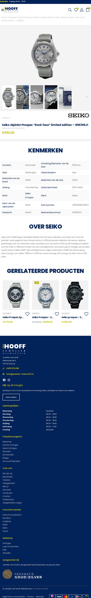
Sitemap (40, 596)
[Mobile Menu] (3, 10)
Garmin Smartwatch (12, 514)
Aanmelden (11, 397)
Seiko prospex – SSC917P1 (76, 317)
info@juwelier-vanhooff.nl (18, 374)
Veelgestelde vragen (12, 502)
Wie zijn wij (7, 473)
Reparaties (8, 476)
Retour (6, 486)
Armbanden (8, 454)
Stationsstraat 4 (9, 360)
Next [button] (87, 96)
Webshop (7, 441)
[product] (16, 295)
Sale (5, 549)
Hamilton (7, 518)
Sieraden (7, 451)
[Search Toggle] (70, 10)
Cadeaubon (8, 499)
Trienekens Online (40, 588)
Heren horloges (25, 17)
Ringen (6, 458)
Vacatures (7, 493)
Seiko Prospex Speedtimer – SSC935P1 (24, 317)
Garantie (7, 489)
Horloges (13, 17)
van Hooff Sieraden (11, 461)
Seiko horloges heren (43, 17)
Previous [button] (4, 96)
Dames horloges (10, 445)
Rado (5, 524)
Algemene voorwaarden (14, 596)
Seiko (5, 527)
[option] (8, 97)
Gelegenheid (9, 483)
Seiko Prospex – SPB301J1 (46, 317)
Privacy (30, 596)
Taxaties (6, 480)
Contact (6, 496)
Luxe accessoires (11, 546)
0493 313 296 (11, 368)
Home (4, 17)
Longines (7, 521)
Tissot (5, 531)
